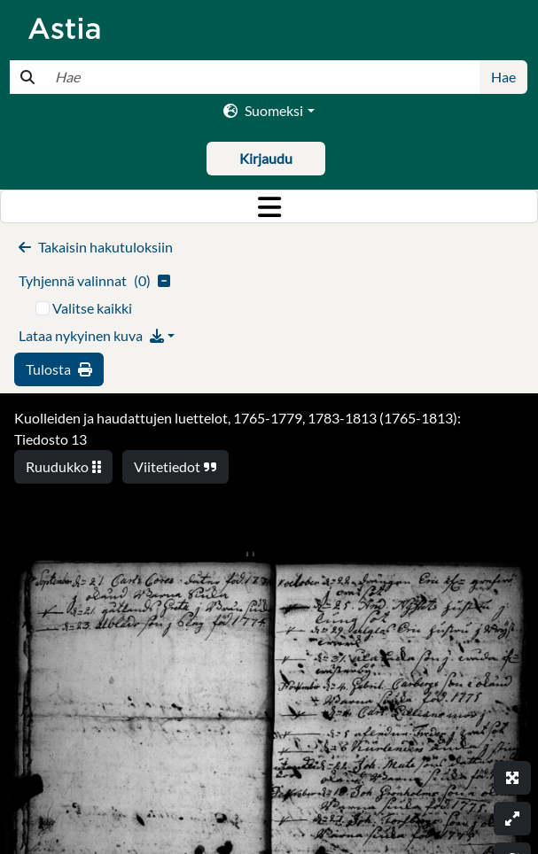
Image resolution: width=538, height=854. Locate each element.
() (94, 280)
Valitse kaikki (92, 307)
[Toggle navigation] (269, 206)
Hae (503, 76)
